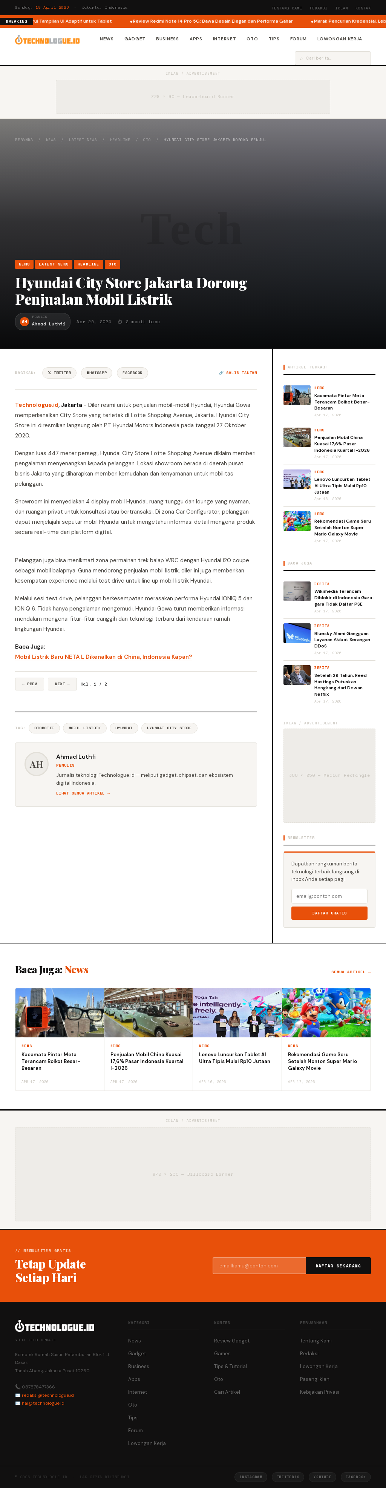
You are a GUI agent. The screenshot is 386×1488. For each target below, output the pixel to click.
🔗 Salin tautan (238, 373)
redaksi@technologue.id (48, 1395)
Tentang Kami (286, 8)
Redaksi (319, 8)
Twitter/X (288, 1476)
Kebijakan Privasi (319, 1392)
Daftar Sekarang (338, 1266)
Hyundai (124, 728)
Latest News (83, 140)
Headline (120, 140)
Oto (252, 39)
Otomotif (44, 728)
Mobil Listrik (85, 728)
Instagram (250, 1476)
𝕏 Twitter (59, 373)
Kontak (363, 8)
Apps (196, 39)
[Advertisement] (193, 201)
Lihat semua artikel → (83, 793)
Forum (298, 39)
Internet (224, 39)
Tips (274, 39)
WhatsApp (97, 373)
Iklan (341, 8)
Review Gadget (232, 1341)
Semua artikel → (351, 972)
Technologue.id (36, 405)
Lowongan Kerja (339, 39)
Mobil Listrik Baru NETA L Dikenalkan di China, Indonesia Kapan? (103, 657)
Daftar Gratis (329, 913)
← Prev (29, 684)
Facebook (132, 373)
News (107, 39)
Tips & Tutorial (230, 1366)
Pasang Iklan (314, 1379)
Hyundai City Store (169, 728)
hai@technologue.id (43, 1403)
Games (222, 1353)
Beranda (24, 140)
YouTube (322, 1476)
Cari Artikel (227, 1392)
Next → (62, 684)
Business (167, 39)
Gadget (135, 39)
